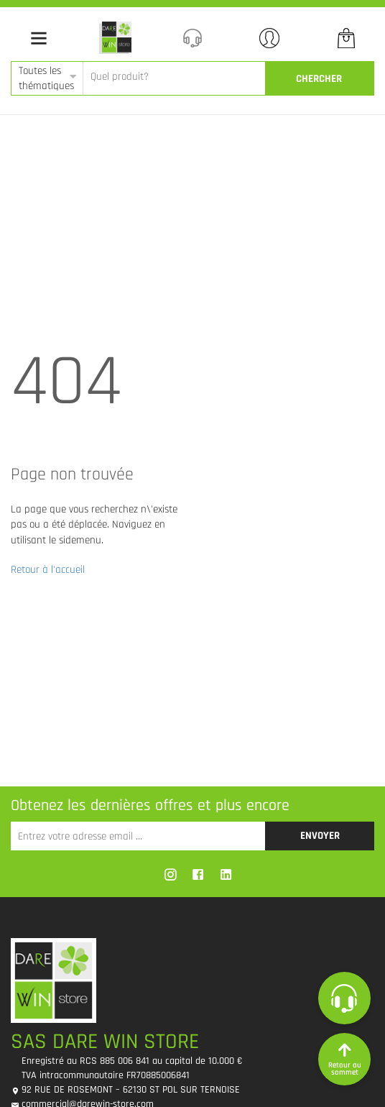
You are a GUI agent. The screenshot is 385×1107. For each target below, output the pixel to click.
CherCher (319, 79)
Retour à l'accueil (48, 570)
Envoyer (320, 835)
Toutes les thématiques (46, 78)
